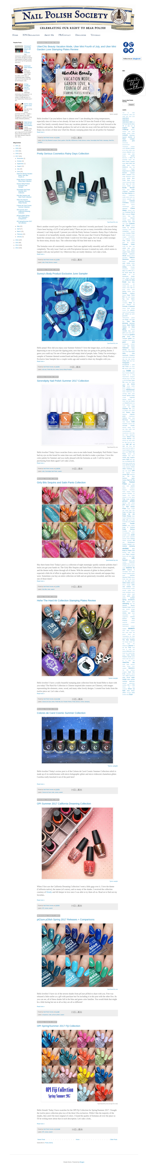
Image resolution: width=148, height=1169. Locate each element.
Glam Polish (131, 325)
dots (133, 265)
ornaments (132, 474)
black (127, 163)
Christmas (128, 212)
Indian (123, 371)
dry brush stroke (127, 272)
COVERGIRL (131, 237)
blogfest (124, 169)
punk (129, 534)
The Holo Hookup (128, 640)
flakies (133, 299)
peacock (124, 493)
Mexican (124, 427)
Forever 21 (131, 304)
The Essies (132, 638)
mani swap (131, 418)
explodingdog (125, 284)
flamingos (124, 300)
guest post (128, 342)
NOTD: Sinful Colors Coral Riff (28, 105)
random (124, 540)
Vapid (129, 672)
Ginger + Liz (128, 319)
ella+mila (132, 278)
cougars (124, 237)
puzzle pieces (125, 536)
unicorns (133, 664)
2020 (17, 148)
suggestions (125, 616)
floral (130, 302)
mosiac (124, 436)
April (18, 229)
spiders (124, 597)
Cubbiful (133, 242)
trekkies (124, 651)
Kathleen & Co (130, 388)
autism (130, 150)
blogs (130, 170)
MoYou (129, 438)
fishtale (133, 297)
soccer (133, 592)
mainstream (132, 416)
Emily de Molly (130, 280)
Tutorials (95, 35)
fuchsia (133, 308)
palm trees (131, 484)
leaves (133, 401)
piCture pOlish (56, 1014)
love (129, 406)
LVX (123, 412)
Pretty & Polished (128, 527)
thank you (131, 634)
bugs (133, 185)
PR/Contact (65, 35)
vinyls (127, 675)
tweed (133, 656)
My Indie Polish (131, 440)
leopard (127, 403)
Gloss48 (133, 329)
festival (124, 295)
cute (134, 246)
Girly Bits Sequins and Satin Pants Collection (61, 482)
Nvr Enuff (132, 465)
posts (129, 521)
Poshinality (125, 521)
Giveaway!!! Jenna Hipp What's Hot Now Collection (27, 49)
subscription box (128, 615)
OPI (43, 908)
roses (133, 556)
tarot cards (125, 632)
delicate (129, 255)
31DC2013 (125, 118)
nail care (44, 369)
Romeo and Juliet (126, 556)
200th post (125, 116)
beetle (123, 163)
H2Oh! (124, 346)
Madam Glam (130, 412)
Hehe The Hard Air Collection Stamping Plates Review (66, 600)
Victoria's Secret (130, 673)
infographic (132, 372)
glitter (124, 329)
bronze (124, 185)
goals (133, 331)
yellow (124, 692)
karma (123, 388)
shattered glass (131, 573)
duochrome (125, 276)
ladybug (124, 399)
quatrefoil (132, 536)
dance (128, 250)
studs (133, 613)
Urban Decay (126, 666)
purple (133, 535)
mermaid (124, 425)
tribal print (129, 651)
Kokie (133, 393)
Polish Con (131, 512)
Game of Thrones (126, 312)
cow (123, 238)
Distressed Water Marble (28, 66)
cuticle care (126, 248)
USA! (133, 666)
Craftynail (127, 238)
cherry (133, 206)
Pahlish (124, 480)
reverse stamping (128, 546)
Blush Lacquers (126, 174)
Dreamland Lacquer (128, 268)
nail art (129, 444)
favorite (124, 293)
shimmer (132, 575)
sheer (123, 575)
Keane (124, 391)
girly (123, 321)
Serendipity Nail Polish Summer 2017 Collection (63, 380)
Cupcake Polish (128, 244)
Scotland (124, 565)
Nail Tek (128, 448)
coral (123, 235)
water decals (126, 677)
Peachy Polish (131, 491)
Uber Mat (131, 660)
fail (131, 285)
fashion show (131, 291)
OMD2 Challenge (127, 468)
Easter (133, 276)
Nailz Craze (125, 452)
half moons (131, 346)
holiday (124, 361)
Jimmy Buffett (131, 386)
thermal (131, 645)
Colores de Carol (46, 701)
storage (133, 609)
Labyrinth (132, 397)
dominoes (129, 265)
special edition (126, 594)
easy (123, 278)
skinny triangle (126, 584)
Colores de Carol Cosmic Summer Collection (61, 713)
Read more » (41, 132)
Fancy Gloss (131, 289)
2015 (17, 242)
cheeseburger (125, 206)
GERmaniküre (125, 317)
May (18, 226)
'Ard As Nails (128, 112)
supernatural (125, 624)
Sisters (133, 582)
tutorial (129, 656)
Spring (124, 599)
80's (132, 126)
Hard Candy (131, 349)
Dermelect (124, 257)
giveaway (125, 323)
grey (134, 338)
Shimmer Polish (126, 577)
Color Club (131, 221)
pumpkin (124, 534)
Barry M (132, 157)
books (128, 178)
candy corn (132, 197)
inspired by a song (128, 374)
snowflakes (128, 592)
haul (130, 351)
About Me (49, 35)
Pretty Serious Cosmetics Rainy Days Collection (63, 153)
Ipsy (128, 378)
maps (123, 421)
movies (124, 438)
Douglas (133, 267)
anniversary (125, 142)
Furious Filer (125, 310)
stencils (128, 609)
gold (123, 332)
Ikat (123, 368)
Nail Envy (129, 446)
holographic (125, 363)
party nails (125, 486)
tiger (126, 647)
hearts (133, 351)
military (129, 427)
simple (133, 581)
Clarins (124, 216)
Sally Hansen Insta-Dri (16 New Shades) (28, 123)
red (134, 540)
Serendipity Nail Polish (97, 140)
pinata (133, 503)
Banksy (124, 156)
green (130, 338)
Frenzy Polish (126, 308)
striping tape (126, 613)
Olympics (128, 466)
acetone (124, 131)
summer (132, 616)
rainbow (132, 538)
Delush (133, 255)
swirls (123, 630)
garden (63, 140)
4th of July (44, 140)
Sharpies (124, 573)
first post (128, 297)
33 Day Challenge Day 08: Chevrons (27, 86)
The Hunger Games (127, 641)
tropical (130, 653)
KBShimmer (74, 140)
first (123, 297)
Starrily (133, 607)
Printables (124, 531)
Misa (126, 429)
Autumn (129, 152)
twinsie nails (125, 658)
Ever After (131, 282)
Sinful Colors (126, 583)
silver (129, 581)
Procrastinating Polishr (128, 533)
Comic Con (132, 229)
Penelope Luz (131, 493)
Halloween (125, 348)
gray (123, 336)
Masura (128, 421)
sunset (133, 620)
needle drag (125, 457)
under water (125, 664)
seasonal (129, 565)
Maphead (132, 419)
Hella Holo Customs (127, 357)
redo (123, 542)
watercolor (132, 681)
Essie (59, 140)
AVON (133, 152)
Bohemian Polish (130, 176)
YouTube (129, 692)
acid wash (131, 131)
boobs (123, 178)
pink (123, 505)
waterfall (124, 683)
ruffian (124, 558)
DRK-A (133, 270)
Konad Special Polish (128, 395)
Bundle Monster (128, 187)
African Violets (131, 133)
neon (127, 459)
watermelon (132, 683)
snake (123, 592)
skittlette (129, 586)
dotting (124, 267)
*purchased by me (112, 222)
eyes (128, 285)
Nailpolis (128, 450)
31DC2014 (125, 120)
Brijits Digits (125, 184)
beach (130, 159)
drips (123, 270)
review (88, 140)
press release (131, 525)
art (123, 150)
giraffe (133, 319)
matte (133, 421)
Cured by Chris (126, 246)
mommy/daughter (126, 431)
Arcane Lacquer (130, 148)
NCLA (133, 455)
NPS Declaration (31, 35)
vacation (40, 142)
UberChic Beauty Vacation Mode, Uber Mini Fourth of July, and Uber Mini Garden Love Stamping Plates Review (76, 48)
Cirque (133, 214)
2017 (17, 156)
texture (124, 634)
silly (126, 581)
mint (123, 429)
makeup (124, 418)
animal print (128, 141)
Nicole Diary (125, 463)
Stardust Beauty (128, 605)
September (20, 163)
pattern (124, 487)
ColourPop (124, 229)
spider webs (131, 596)
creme (128, 240)
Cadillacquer (132, 195)
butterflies (132, 191)
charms (133, 204)
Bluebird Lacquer (52, 140)
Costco (133, 235)
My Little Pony (126, 442)
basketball (124, 159)
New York (124, 461)
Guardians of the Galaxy (128, 340)
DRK (129, 270)
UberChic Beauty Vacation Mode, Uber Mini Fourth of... (24, 175)
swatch (55, 262)
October (19, 161)
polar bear (132, 510)
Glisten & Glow (128, 327)
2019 (17, 151)
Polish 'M (125, 512)
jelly (128, 384)
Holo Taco (132, 361)
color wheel (125, 223)
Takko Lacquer (131, 630)
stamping (105, 140)
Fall (131, 287)
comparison (45, 1014)
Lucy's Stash (131, 410)
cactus (124, 195)
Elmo (123, 280)
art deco (126, 150)
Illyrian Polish (128, 368)
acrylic (124, 133)
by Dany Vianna (127, 193)
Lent (123, 403)
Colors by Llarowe (128, 227)
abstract (133, 129)
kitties (129, 393)
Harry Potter (125, 351)
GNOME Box (126, 331)
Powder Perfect (67, 701)
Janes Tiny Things (130, 382)
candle (124, 197)
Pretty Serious (82, 140)
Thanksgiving (125, 636)
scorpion (133, 564)
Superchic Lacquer (128, 622)
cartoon (124, 199)
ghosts (133, 317)
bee (134, 159)
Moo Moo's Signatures (128, 435)
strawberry (124, 611)
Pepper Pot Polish (128, 495)
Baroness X (125, 157)
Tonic (129, 647)
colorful (133, 225)
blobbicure (125, 167)
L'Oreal (124, 397)
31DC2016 (125, 122)
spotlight (132, 597)
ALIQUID (125, 135)
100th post (132, 114)
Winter (133, 690)
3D (134, 122)
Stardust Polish (126, 607)
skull (134, 586)
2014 (17, 245)
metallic (133, 425)
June (18, 171)
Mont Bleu (132, 433)
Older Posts (113, 1139)
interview (124, 378)
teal (134, 632)
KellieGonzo (129, 391)
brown (129, 185)
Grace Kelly (128, 332)
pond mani (132, 520)
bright (133, 182)
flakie (128, 299)
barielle (133, 156)
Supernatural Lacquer (128, 626)
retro (133, 544)
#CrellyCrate (125, 114)
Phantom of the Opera (128, 497)
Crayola (133, 238)
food (123, 304)
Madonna (124, 414)
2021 (17, 145)
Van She (125, 670)
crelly (123, 240)
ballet (133, 154)
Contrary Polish (130, 233)
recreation (129, 540)
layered (129, 399)
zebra (133, 692)
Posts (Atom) (49, 1143)
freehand (132, 306)
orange (124, 474)
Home (15, 35)
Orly (128, 474)
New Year (132, 459)
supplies (124, 628)
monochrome (125, 433)
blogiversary (125, 170)
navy (129, 455)
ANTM (123, 148)
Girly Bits (68, 140)
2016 (17, 240)
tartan (130, 632)
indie (43, 262)
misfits (130, 429)
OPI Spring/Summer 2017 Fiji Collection (58, 1026)
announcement (125, 144)
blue (133, 171)
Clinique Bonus (126, 220)
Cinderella (127, 214)
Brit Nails (132, 184)
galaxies (132, 310)
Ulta (133, 662)
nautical (124, 455)
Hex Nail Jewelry (130, 359)
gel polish (132, 314)
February (20, 234)
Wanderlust (132, 675)
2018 (17, 153)
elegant (127, 278)
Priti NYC (132, 531)
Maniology (125, 419)
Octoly (49, 892)
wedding (124, 685)
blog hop (132, 167)
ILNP (133, 368)
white (128, 690)
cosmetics (128, 235)
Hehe (53, 701)
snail (133, 590)
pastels (133, 486)
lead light (128, 401)
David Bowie (131, 252)
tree (134, 649)
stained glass (131, 601)
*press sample (113, 678)
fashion (124, 291)
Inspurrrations (125, 376)
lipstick (130, 403)
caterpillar (129, 199)
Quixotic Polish (126, 538)
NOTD (127, 465)
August (19, 166)
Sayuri (128, 564)
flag (123, 299)
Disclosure (80, 35)
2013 (17, 248)
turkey (123, 655)
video (123, 675)
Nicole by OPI (131, 461)
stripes (133, 611)
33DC (131, 122)
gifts (123, 319)
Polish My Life (51, 369)
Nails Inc (132, 450)
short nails (128, 579)
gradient (132, 334)
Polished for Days (130, 518)
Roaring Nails (126, 552)
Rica (133, 548)
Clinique (132, 218)
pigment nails (126, 503)
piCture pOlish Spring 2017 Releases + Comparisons (65, 919)
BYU (133, 193)
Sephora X (131, 569)
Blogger (82, 1162)
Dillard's (133, 259)
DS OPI (132, 274)
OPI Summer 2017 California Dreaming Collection (64, 803)
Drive (126, 270)
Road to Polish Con (128, 550)
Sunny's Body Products (65, 369)
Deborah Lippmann (128, 253)
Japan (123, 384)
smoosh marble (126, 590)
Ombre (133, 466)
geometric (125, 315)
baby (129, 154)
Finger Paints (131, 295)
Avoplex (124, 154)
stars (123, 609)
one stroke (128, 470)
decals (124, 255)
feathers (132, 293)
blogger (133, 169)
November (20, 158)
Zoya (131, 694)
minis (133, 427)
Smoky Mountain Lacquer (128, 588)
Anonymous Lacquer (128, 146)
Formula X (125, 306)
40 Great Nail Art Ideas (128, 124)
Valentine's (131, 668)
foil (134, 302)
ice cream (132, 366)
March (19, 231)
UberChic (111, 140)
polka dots (125, 520)
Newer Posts (41, 1139)
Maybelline (125, 423)
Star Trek (132, 603)
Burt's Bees (126, 189)
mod (134, 429)
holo (128, 361)
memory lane (131, 423)
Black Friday (131, 165)
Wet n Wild (131, 685)
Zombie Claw (125, 694)
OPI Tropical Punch (128, 472)
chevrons (124, 208)
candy (127, 197)
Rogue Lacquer (130, 554)
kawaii (123, 390)
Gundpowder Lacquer (128, 344)
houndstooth (125, 364)
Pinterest (128, 504)
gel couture (125, 314)
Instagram (132, 376)
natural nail (131, 453)
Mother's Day (131, 436)
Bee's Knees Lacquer (128, 161)
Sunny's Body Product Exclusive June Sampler (62, 273)
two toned (131, 658)
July (18, 169)
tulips (133, 653)
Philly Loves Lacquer (128, 499)
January (19, 236)
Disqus (124, 261)
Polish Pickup (126, 516)
